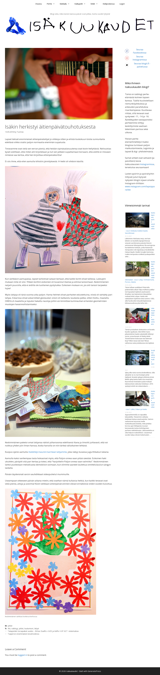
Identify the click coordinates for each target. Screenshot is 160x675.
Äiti (9, 628)
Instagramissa (147, 164)
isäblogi (15, 628)
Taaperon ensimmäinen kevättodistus (23, 634)
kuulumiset (28, 628)
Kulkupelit (81, 3)
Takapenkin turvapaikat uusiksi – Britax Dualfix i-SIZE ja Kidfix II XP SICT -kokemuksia (43, 631)
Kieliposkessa (108, 3)
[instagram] (140, 58)
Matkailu (66, 3)
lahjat (36, 628)
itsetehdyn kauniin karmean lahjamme (47, 451)
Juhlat (10, 626)
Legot (122, 3)
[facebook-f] (140, 51)
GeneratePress (94, 671)
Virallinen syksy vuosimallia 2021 (153, 357)
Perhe (52, 3)
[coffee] (140, 65)
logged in (22, 655)
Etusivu (39, 3)
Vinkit (95, 3)
